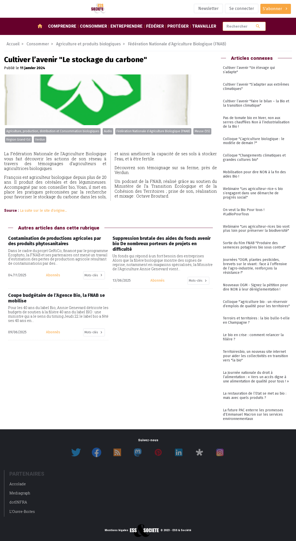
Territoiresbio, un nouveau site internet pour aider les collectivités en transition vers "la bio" (255, 356)
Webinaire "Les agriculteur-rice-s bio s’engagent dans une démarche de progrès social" (253, 193)
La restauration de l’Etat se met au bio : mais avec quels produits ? (254, 395)
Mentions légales (116, 530)
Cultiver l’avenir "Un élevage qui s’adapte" (249, 70)
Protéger (178, 26)
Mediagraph (19, 493)
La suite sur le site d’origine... (43, 210)
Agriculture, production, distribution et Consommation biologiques (52, 131)
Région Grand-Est (18, 139)
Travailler (204, 26)
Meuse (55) (202, 131)
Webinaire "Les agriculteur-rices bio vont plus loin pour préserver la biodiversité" (256, 228)
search (258, 26)
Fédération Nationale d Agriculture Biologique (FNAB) (153, 131)
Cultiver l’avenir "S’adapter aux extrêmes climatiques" (256, 86)
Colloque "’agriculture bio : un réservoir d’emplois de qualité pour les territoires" (256, 304)
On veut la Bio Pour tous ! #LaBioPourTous (243, 212)
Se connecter (241, 8)
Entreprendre (126, 26)
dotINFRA (18, 502)
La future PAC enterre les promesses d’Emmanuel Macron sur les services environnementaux (253, 414)
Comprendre (62, 26)
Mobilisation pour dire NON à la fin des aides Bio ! (254, 174)
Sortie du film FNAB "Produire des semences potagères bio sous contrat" (254, 245)
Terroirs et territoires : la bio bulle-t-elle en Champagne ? (256, 320)
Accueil (13, 44)
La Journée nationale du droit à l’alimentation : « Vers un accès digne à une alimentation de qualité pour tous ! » (256, 377)
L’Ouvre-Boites (22, 511)
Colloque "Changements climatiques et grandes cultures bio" (254, 157)
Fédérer (155, 26)
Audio (108, 131)
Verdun (40, 139)
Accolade (17, 483)
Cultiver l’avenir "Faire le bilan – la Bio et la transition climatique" (256, 103)
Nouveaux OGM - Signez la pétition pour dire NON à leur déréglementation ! (255, 287)
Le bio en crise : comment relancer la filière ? (253, 337)
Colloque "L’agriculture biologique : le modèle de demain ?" (253, 141)
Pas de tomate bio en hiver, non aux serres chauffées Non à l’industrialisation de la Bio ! (256, 122)
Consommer (93, 26)
